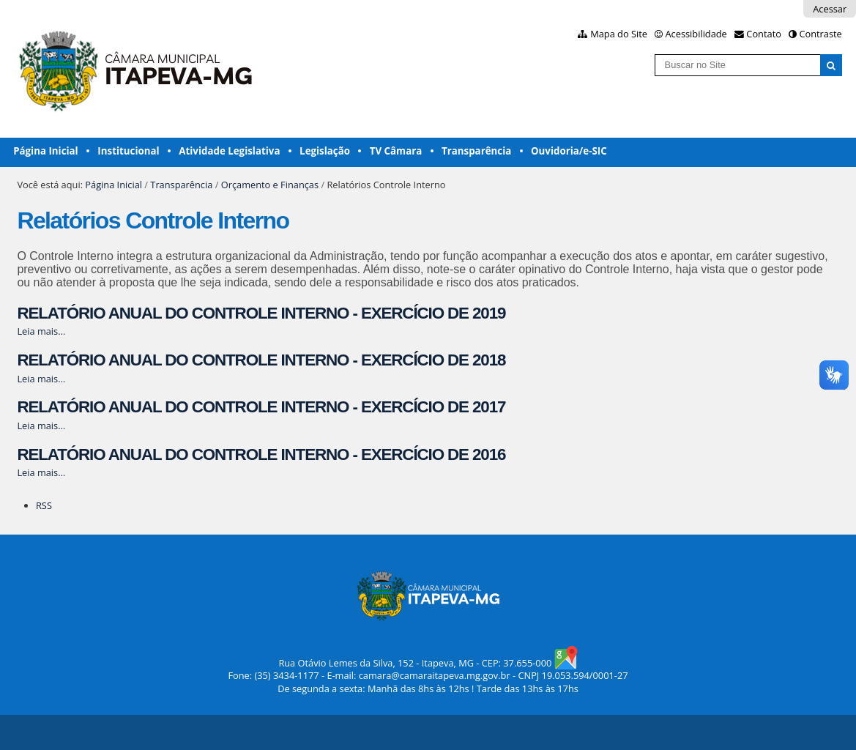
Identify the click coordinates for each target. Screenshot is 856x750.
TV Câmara (396, 150)
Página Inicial (45, 150)
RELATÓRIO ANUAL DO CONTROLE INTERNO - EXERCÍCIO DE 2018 (261, 360)
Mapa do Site (618, 33)
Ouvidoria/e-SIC (569, 150)
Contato (763, 33)
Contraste (820, 33)
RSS (44, 505)
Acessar (829, 8)
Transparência (476, 150)
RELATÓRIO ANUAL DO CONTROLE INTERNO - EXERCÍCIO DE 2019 (261, 313)
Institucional (128, 150)
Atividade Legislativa (229, 150)
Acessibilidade (696, 33)
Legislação (324, 150)
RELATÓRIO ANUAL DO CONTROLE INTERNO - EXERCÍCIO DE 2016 (261, 454)
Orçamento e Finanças (270, 184)
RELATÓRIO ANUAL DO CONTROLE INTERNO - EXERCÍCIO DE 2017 (261, 407)
